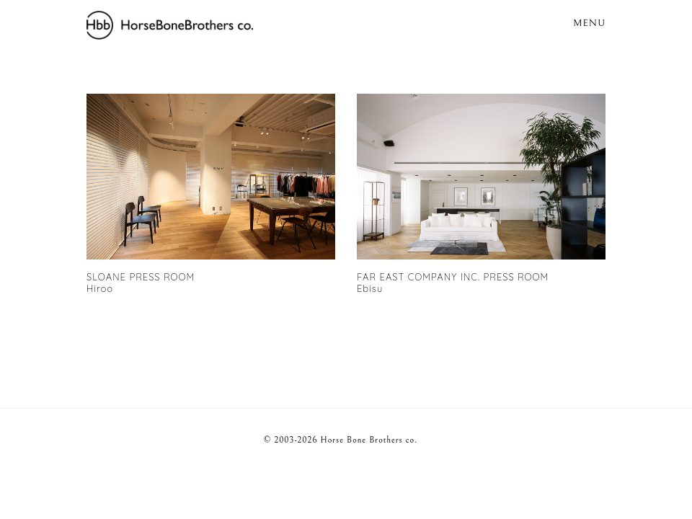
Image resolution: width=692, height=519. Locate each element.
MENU (589, 23)
